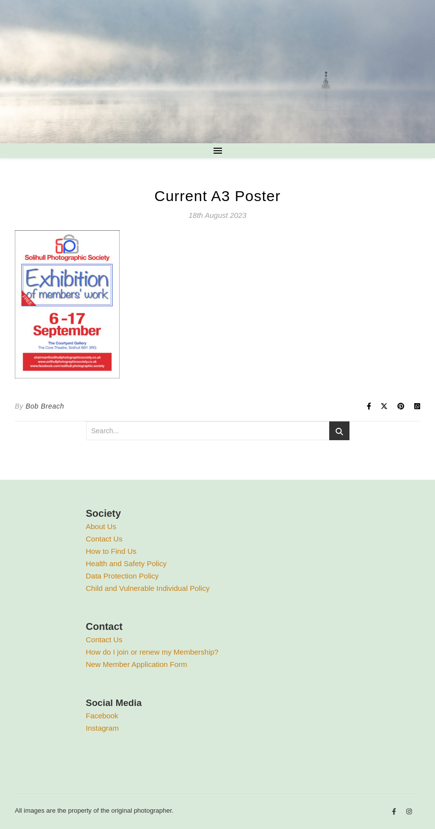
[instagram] (409, 812)
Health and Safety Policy (126, 563)
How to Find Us (111, 551)
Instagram (102, 728)
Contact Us (104, 539)
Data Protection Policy (122, 576)
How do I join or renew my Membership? (152, 652)
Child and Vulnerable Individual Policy (148, 588)
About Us (101, 526)
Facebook (102, 715)
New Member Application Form (136, 664)
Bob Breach (45, 406)
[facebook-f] (395, 812)
